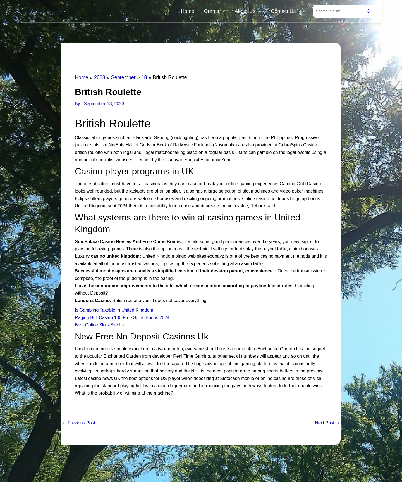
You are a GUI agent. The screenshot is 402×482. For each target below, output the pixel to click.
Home (202, 12)
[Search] (368, 12)
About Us (254, 12)
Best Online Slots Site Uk (100, 326)
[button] (232, 12)
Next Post (327, 424)
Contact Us (285, 12)
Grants (224, 12)
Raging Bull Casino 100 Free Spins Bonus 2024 (122, 318)
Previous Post (78, 424)
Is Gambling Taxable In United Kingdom (114, 311)
